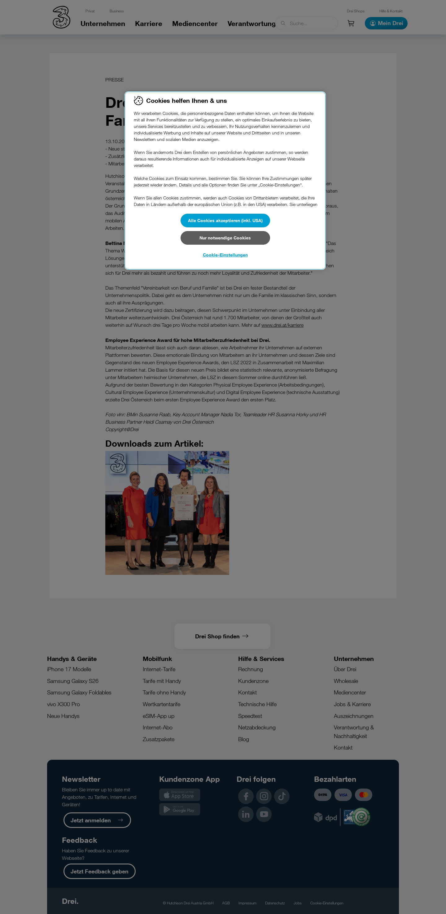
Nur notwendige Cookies (225, 237)
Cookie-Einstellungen (225, 254)
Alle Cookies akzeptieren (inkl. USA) (225, 220)
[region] (225, 180)
